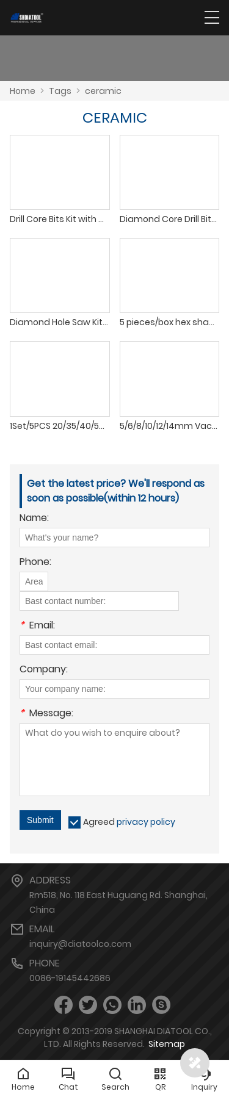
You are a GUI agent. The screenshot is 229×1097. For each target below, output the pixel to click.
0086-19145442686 (70, 978)
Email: (37, 626)
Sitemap (166, 1044)
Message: (46, 714)
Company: (44, 670)
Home (22, 91)
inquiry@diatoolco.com (80, 944)
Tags (60, 91)
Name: (34, 519)
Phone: (35, 563)
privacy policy (146, 822)
